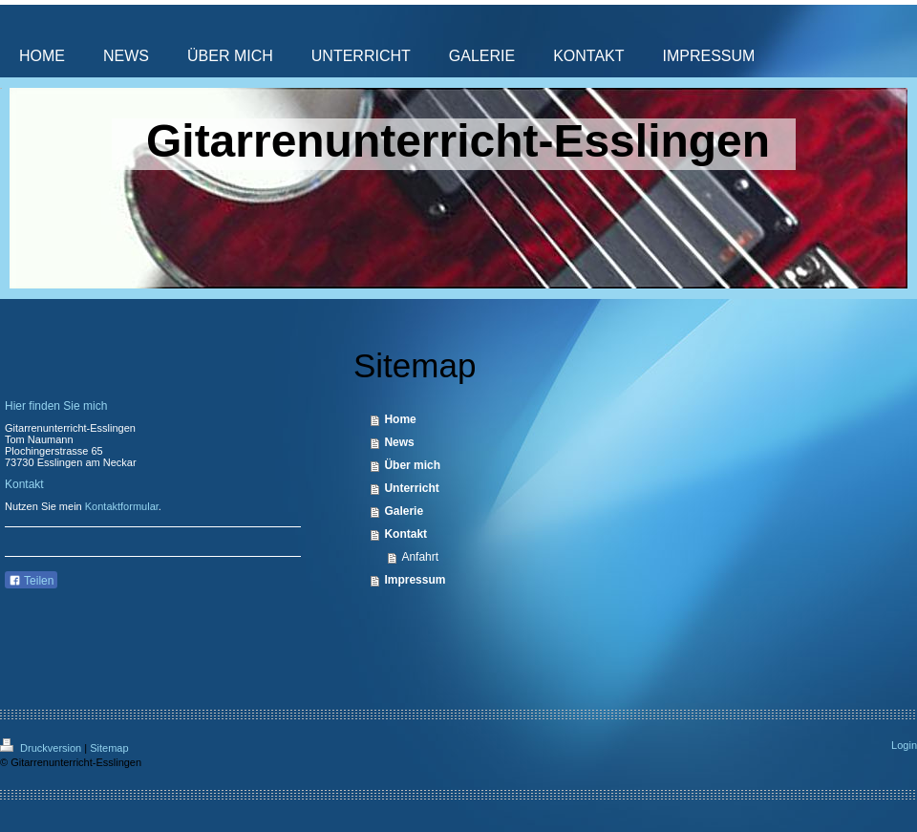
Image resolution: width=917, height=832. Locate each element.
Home (400, 419)
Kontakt (405, 534)
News (399, 442)
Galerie (403, 511)
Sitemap (109, 748)
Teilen (31, 580)
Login (904, 745)
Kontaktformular (122, 506)
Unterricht (411, 488)
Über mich (412, 465)
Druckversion (42, 748)
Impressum (414, 580)
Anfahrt (419, 557)
